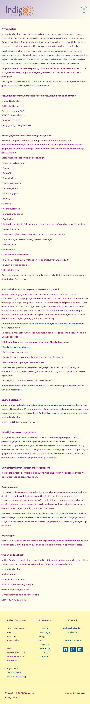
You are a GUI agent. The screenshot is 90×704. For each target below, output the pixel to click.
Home (45, 628)
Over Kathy (45, 648)
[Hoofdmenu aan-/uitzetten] (84, 9)
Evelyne (80, 693)
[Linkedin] (80, 649)
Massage (45, 632)
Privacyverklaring (16, 676)
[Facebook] (65, 649)
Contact (45, 656)
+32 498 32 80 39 (72, 640)
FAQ (45, 652)
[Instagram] (73, 649)
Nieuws (45, 644)
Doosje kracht (41, 638)
